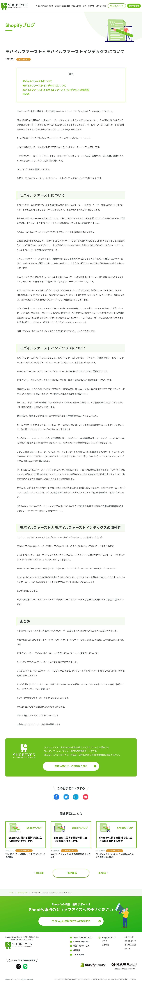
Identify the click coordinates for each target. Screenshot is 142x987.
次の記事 (102, 873)
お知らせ (127, 949)
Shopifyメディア (116, 6)
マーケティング (23, 59)
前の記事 (39, 873)
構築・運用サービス (78, 6)
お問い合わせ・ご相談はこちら (71, 766)
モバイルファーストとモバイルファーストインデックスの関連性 (56, 90)
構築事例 (91, 6)
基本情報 (105, 945)
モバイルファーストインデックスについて (44, 86)
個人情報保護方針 (130, 945)
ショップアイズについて (44, 6)
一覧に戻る (71, 873)
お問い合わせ (134, 6)
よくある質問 (101, 6)
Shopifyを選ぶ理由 (62, 6)
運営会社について (130, 941)
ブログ (104, 941)
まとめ (26, 94)
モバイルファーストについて (37, 81)
